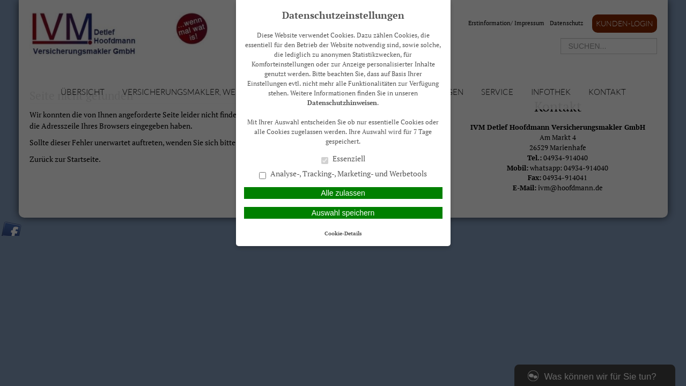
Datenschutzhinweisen (342, 103)
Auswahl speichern (343, 213)
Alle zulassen (343, 193)
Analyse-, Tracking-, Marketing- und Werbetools (343, 174)
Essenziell (343, 159)
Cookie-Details (343, 233)
